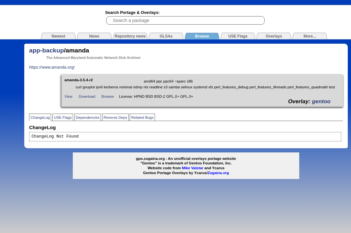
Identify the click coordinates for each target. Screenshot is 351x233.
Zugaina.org (218, 173)
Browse (108, 96)
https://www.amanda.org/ (52, 67)
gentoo (321, 101)
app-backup (46, 50)
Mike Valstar (192, 168)
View (68, 96)
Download (87, 96)
